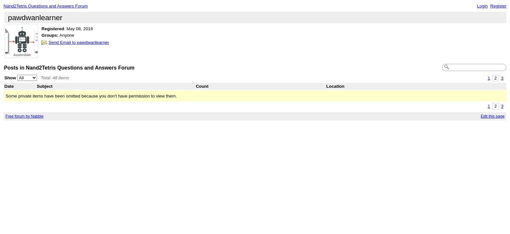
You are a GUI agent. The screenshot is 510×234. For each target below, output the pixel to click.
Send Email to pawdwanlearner (78, 42)
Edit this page (492, 116)
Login (482, 6)
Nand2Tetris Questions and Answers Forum (46, 6)
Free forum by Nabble (25, 116)
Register (498, 6)
